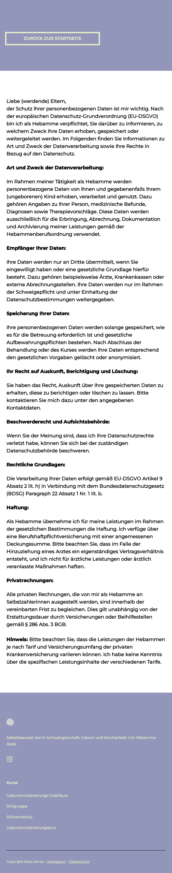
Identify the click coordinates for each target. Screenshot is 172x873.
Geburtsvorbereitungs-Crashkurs (37, 795)
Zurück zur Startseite (52, 38)
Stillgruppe (16, 806)
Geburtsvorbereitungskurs (31, 827)
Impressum (56, 862)
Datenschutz (79, 862)
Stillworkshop (19, 817)
